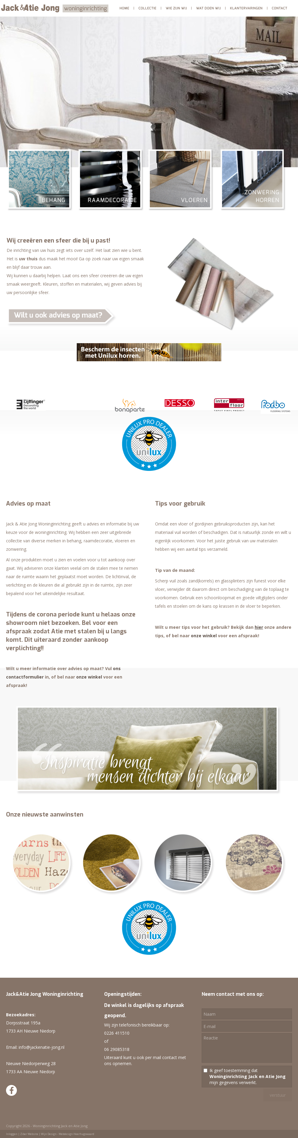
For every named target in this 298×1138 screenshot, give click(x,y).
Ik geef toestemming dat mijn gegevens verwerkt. (248, 1076)
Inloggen (11, 1134)
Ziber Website (29, 1134)
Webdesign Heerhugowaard (76, 1134)
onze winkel (89, 677)
